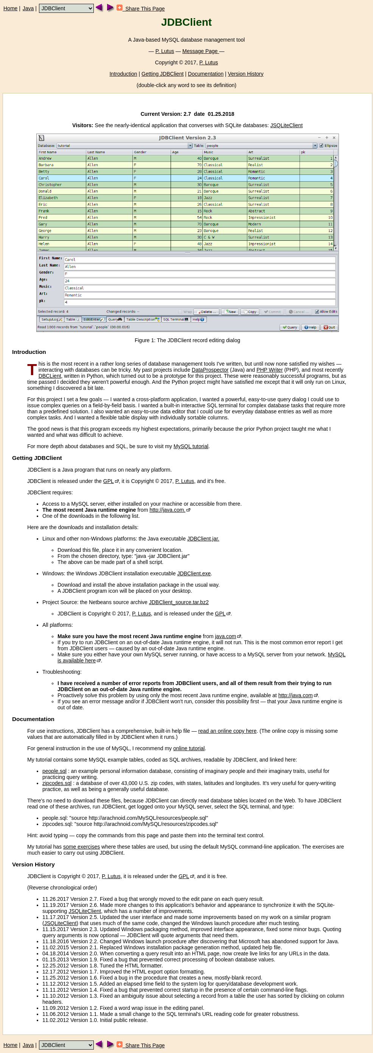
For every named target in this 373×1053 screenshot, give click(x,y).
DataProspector (210, 370)
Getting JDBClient (162, 74)
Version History (245, 74)
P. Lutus (164, 51)
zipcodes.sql (56, 783)
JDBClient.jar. (203, 539)
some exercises (81, 847)
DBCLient (50, 376)
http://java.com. (167, 510)
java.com (225, 636)
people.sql (54, 771)
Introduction (123, 74)
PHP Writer (269, 370)
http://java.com (295, 695)
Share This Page (141, 9)
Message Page (200, 51)
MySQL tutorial (191, 446)
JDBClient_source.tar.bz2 (179, 602)
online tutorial (189, 748)
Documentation (206, 74)
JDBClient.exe (194, 573)
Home (10, 8)
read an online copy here (227, 731)
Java (28, 8)
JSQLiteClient (286, 125)
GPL (108, 481)
